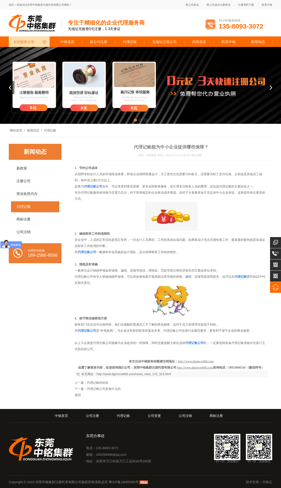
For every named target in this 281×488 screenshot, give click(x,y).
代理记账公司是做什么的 (104, 389)
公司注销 (185, 416)
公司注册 (92, 416)
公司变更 (154, 416)
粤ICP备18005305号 (124, 482)
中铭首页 (67, 42)
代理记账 (130, 42)
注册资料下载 (246, 4)
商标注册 (216, 416)
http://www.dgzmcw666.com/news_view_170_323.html (134, 374)
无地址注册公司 (164, 42)
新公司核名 (192, 4)
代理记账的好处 (97, 382)
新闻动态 (258, 42)
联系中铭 (267, 4)
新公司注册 (98, 42)
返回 (78, 395)
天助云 (267, 482)
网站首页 (16, 130)
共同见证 (199, 42)
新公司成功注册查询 (218, 4)
